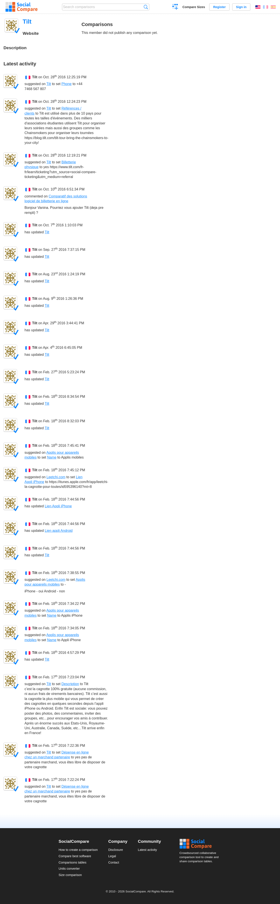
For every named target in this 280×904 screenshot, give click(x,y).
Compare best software (75, 856)
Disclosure (115, 850)
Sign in (241, 7)
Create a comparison (175, 7)
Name (51, 457)
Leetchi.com (56, 477)
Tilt (34, 77)
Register (219, 7)
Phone (66, 84)
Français (265, 7)
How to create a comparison (78, 850)
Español (273, 7)
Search (146, 7)
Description (70, 684)
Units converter (69, 868)
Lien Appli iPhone (58, 506)
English (258, 7)
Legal (112, 856)
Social (200, 844)
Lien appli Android (59, 530)
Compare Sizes (193, 7)
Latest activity (147, 850)
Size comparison (70, 875)
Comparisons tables (72, 862)
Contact (113, 862)
